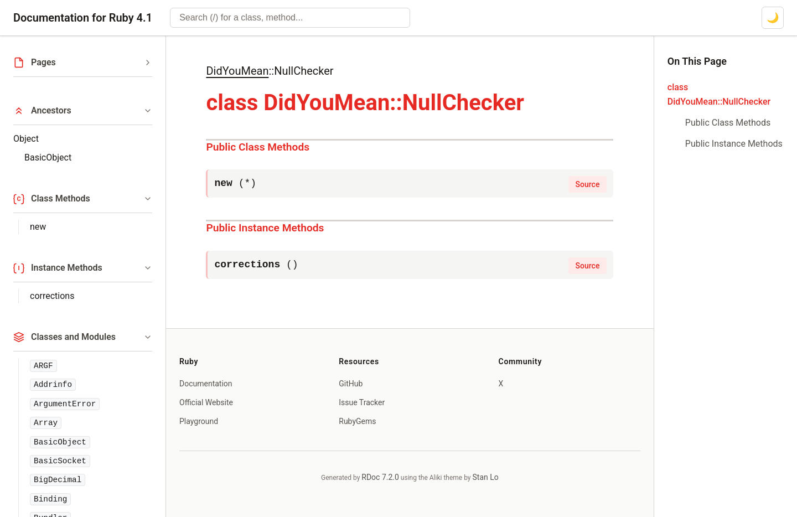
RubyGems (357, 421)
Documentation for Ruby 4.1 (82, 17)
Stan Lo (486, 477)
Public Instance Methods (265, 227)
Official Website (206, 402)
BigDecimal (57, 479)
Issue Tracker (362, 402)
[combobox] (290, 18)
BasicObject (47, 157)
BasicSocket (60, 461)
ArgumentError (65, 404)
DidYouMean (237, 70)
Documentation (205, 383)
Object (26, 138)
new (38, 226)
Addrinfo (53, 384)
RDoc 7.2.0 (380, 477)
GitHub (351, 383)
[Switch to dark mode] (773, 18)
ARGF (43, 365)
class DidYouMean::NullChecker (718, 94)
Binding (50, 499)
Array (46, 422)
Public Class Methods (257, 147)
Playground (198, 421)
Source (588, 184)
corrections (52, 296)
